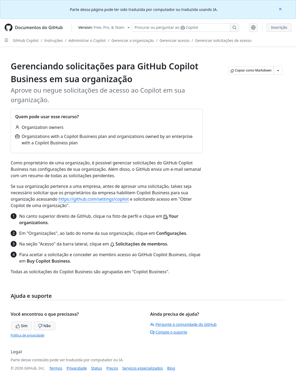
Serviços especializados (142, 368)
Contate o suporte (168, 332)
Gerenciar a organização (132, 40)
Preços (112, 368)
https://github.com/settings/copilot (94, 199)
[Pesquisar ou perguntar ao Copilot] (185, 27)
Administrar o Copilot (87, 40)
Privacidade (77, 368)
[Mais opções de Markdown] (278, 70)
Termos (55, 368)
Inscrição (279, 27)
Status (96, 368)
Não (44, 325)
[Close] (281, 9)
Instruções (53, 40)
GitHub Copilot (26, 40)
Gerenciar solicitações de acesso (223, 40)
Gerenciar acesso (175, 40)
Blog (171, 368)
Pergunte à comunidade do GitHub (183, 324)
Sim (21, 325)
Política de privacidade (27, 335)
